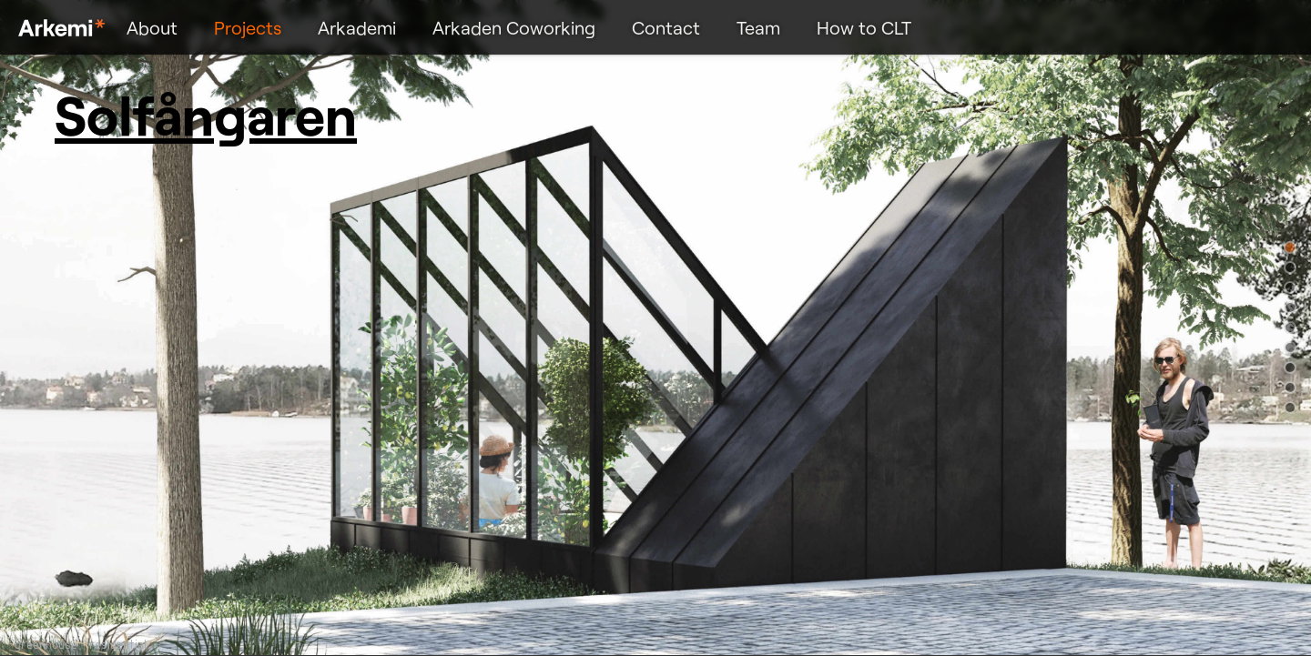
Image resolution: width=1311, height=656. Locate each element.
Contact (666, 27)
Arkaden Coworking (513, 27)
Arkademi (357, 27)
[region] (655, 327)
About (152, 27)
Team (758, 27)
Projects (247, 27)
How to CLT (864, 27)
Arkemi (61, 27)
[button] (1290, 247)
